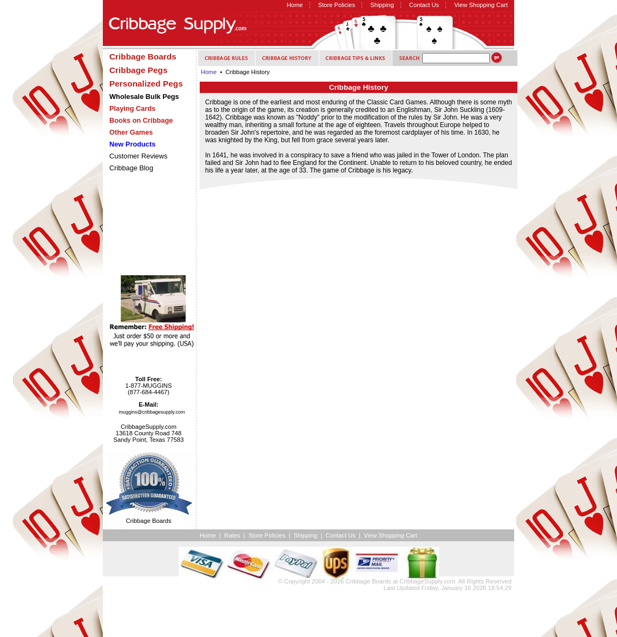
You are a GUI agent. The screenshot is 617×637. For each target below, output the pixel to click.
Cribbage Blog (131, 168)
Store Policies (336, 5)
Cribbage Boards (368, 581)
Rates (232, 535)
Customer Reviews (138, 156)
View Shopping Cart (481, 5)
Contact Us (424, 5)
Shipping (382, 5)
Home (295, 5)
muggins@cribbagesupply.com (152, 412)
